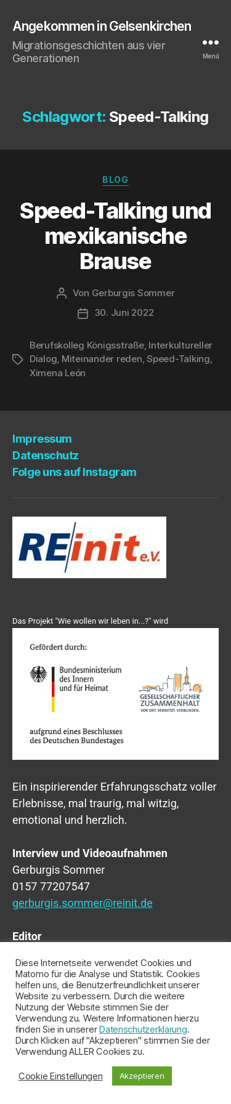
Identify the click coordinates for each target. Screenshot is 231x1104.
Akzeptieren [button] (142, 1076)
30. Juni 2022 (124, 312)
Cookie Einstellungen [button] (60, 1076)
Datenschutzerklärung (143, 1029)
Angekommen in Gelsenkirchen (101, 26)
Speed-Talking (178, 359)
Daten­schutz (45, 455)
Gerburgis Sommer (133, 293)
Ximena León (58, 373)
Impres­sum (42, 438)
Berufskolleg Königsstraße (87, 345)
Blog (115, 179)
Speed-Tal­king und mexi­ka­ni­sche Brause (115, 236)
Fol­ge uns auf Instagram (74, 471)
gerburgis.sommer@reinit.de (82, 902)
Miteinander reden (102, 359)
